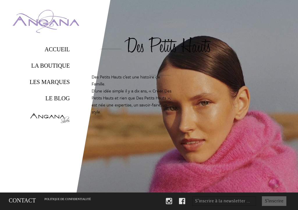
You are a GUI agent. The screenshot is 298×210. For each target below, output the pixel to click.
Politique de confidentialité (68, 199)
